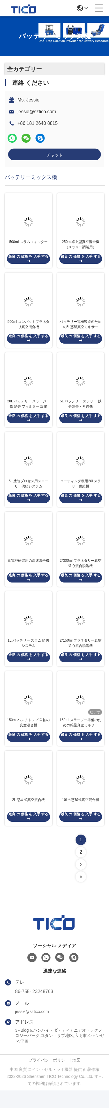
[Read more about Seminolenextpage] (81, 882)
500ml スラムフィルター (28, 244)
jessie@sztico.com (36, 111)
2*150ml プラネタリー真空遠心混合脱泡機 (80, 656)
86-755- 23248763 (34, 1009)
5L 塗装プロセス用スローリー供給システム (28, 492)
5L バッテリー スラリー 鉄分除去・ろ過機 (80, 410)
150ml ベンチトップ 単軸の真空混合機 (28, 738)
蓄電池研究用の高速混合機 (28, 572)
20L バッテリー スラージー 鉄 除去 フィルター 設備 (28, 410)
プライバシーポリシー (48, 1077)
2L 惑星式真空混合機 (28, 817)
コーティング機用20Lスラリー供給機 (80, 492)
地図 (76, 1077)
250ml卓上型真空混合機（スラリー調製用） (80, 246)
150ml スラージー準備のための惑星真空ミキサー (80, 738)
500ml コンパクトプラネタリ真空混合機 (28, 328)
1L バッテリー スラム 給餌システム (28, 656)
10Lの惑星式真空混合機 (80, 817)
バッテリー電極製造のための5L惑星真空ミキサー (80, 328)
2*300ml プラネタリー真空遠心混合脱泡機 (80, 574)
